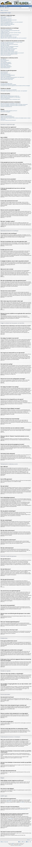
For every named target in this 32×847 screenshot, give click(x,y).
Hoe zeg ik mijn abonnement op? (6, 106)
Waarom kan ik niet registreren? (6, 18)
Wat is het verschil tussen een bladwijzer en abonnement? (11, 103)
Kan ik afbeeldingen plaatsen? (6, 62)
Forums (4, 6)
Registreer (7, 7)
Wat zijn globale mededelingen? (6, 63)
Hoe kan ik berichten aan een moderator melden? (9, 51)
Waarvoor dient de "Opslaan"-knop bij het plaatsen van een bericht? (12, 52)
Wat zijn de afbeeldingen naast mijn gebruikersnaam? (10, 34)
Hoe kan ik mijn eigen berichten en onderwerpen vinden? (10, 99)
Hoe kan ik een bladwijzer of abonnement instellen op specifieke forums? (13, 105)
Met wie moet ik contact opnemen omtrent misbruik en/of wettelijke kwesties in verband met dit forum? (15, 119)
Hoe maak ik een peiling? (5, 45)
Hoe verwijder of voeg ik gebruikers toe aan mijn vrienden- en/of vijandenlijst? (14, 90)
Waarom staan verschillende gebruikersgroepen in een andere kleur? (12, 77)
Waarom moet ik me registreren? (6, 16)
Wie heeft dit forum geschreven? (6, 115)
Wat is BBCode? (3, 59)
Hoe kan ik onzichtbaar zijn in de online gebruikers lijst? (10, 30)
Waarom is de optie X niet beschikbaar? (7, 116)
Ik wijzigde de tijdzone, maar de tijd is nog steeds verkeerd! (11, 32)
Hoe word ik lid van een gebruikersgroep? (8, 75)
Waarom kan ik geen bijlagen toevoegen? (8, 49)
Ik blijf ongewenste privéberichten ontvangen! (8, 84)
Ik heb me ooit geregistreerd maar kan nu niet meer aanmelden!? (12, 22)
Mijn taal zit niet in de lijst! (5, 33)
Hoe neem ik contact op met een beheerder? (8, 120)
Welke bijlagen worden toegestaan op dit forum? (9, 110)
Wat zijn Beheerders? (4, 71)
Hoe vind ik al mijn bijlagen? (5, 111)
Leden (6, 6)
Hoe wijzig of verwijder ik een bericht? (7, 43)
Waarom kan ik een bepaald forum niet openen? (9, 48)
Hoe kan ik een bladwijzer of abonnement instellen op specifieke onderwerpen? (14, 104)
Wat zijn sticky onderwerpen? (6, 65)
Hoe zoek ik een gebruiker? (5, 98)
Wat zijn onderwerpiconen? (5, 67)
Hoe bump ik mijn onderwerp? (6, 55)
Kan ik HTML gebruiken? (5, 60)
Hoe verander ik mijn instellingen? (6, 29)
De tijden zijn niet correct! (5, 31)
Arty (12, 844)
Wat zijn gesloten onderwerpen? (6, 66)
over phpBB (22, 802)
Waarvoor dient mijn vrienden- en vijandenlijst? (9, 89)
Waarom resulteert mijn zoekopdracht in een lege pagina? (10, 97)
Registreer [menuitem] (31, 6)
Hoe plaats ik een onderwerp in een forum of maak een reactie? (11, 42)
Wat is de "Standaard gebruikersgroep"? (7, 78)
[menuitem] (27, 841)
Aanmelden (2, 7)
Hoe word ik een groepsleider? (6, 76)
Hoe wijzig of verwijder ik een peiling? (7, 47)
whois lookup (10, 818)
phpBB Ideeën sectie (23, 809)
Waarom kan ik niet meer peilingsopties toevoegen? (9, 46)
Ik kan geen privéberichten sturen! (6, 83)
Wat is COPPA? (3, 17)
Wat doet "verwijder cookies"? (6, 25)
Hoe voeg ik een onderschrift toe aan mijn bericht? (9, 44)
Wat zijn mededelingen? (5, 64)
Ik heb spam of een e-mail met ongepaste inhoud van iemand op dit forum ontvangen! (15, 85)
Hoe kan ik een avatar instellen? (6, 35)
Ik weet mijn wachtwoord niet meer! (7, 23)
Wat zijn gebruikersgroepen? (5, 74)
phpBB (13, 843)
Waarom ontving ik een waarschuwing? (7, 50)
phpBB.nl (20, 845)
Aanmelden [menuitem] (29, 6)
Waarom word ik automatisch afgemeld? (7, 24)
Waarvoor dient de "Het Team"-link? (7, 79)
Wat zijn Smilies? (3, 61)
